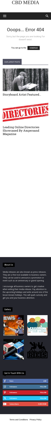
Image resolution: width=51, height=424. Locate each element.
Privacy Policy (35, 420)
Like (44, 381)
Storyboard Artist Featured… (22, 94)
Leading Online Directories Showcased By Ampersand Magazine (21, 130)
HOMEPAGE (34, 48)
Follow (43, 387)
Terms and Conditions (19, 420)
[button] (4, 16)
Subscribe (42, 404)
